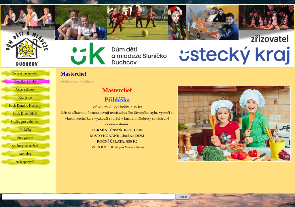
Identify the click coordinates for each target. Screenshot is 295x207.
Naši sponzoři (25, 162)
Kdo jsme (25, 97)
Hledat (183, 196)
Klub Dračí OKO (25, 114)
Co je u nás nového (25, 73)
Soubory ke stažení (25, 146)
